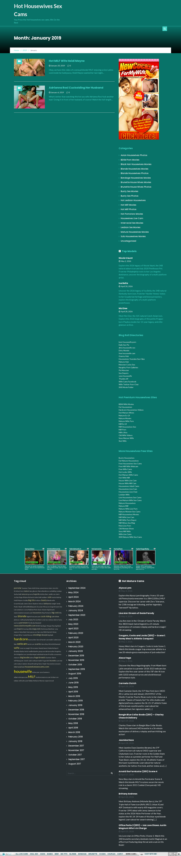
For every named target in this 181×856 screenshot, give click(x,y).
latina (32, 657)
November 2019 (76, 660)
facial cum (30, 644)
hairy (60, 620)
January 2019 (75, 705)
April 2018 (73, 727)
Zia (38, 607)
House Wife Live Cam (128, 480)
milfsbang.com (18, 661)
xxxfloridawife (33, 651)
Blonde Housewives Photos (135, 173)
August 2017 (74, 763)
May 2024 (73, 592)
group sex (42, 651)
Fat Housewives (125, 407)
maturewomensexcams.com (23, 613)
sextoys (59, 591)
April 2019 (73, 691)
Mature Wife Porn (126, 421)
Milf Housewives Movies (129, 514)
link (178, 814)
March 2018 (74, 732)
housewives (37, 613)
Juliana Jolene (53, 620)
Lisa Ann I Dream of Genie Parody (136, 613)
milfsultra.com (23, 681)
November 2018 (76, 714)
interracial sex (19, 667)
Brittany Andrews (128, 793)
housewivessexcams (54, 664)
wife (16, 647)
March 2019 (74, 696)
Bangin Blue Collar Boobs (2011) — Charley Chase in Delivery (141, 716)
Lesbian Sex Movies (130, 227)
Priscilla (50, 654)
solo (50, 597)
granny (30, 594)
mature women (22, 664)
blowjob (44, 635)
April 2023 (73, 628)
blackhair (51, 629)
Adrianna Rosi (50, 651)
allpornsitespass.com (21, 677)
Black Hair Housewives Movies (136, 164)
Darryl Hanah (41, 640)
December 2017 (76, 745)
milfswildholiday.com (29, 607)
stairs (58, 594)
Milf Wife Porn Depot (127, 520)
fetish (27, 651)
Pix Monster (124, 370)
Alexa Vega (125, 657)
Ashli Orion (35, 588)
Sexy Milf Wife (125, 531)
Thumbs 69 (123, 379)
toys (31, 591)
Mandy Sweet (43, 648)
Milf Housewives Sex (127, 427)
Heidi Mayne (18, 600)
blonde (22, 616)
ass (36, 632)
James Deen (28, 603)
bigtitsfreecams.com (33, 616)
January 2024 (75, 610)
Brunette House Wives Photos (136, 186)
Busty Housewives (126, 458)
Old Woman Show (126, 528)
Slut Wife (122, 441)
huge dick (46, 661)
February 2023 (75, 633)
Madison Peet (32, 610)
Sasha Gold (17, 594)
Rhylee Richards (28, 597)
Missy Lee (46, 607)
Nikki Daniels (47, 632)
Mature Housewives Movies (135, 232)
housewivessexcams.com (37, 666)
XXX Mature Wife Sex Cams (130, 537)
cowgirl (54, 603)
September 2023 (76, 615)
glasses (34, 591)
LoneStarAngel (31, 654)
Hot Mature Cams (133, 581)
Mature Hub (124, 362)
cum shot (59, 661)
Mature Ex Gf (124, 415)
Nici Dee (123, 308)
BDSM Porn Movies (130, 159)
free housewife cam (127, 353)
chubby (25, 600)
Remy (54, 632)
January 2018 (75, 741)
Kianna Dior (32, 640)
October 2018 (75, 718)
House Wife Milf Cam (127, 483)
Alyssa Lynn (125, 587)
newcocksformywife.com (25, 626)
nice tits (55, 588)
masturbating (56, 597)
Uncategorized (128, 241)
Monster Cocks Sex (127, 364)
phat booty (29, 620)
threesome (34, 648)
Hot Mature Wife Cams (128, 475)
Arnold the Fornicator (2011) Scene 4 (138, 771)
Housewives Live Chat (128, 492)
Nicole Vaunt (126, 258)
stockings (37, 635)
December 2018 (76, 709)
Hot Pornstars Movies (132, 213)
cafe (15, 664)
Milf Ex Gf (123, 424)
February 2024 (75, 606)
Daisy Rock (22, 632)
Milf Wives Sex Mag (127, 523)
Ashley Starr (44, 594)
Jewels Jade (28, 661)
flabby (30, 681)
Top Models (129, 251)
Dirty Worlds (124, 350)
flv (29, 623)
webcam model (37, 661)
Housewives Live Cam (132, 218)
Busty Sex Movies (129, 191)
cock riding (46, 616)
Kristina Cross (18, 591)
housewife (23, 671)
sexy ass (25, 594)
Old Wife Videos (126, 435)
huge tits (36, 594)
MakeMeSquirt (53, 648)
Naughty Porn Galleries (128, 367)
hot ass (41, 603)
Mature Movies (125, 418)
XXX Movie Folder (126, 387)
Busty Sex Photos (129, 195)
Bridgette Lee (21, 654)
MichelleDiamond (54, 644)
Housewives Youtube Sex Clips (132, 359)
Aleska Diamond (35, 623)
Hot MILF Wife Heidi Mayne (67, 61)
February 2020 (75, 646)
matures (17, 657)
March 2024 (74, 601)
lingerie (20, 629)
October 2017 (75, 754)
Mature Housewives (127, 503)
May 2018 (73, 723)
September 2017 (76, 759)
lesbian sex (54, 677)
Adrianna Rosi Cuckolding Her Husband (76, 87)
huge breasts (40, 657)
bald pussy (47, 604)
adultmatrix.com (42, 654)
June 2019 (73, 682)
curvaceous (57, 654)
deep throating (33, 664)
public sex (52, 594)
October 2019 (75, 664)
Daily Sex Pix (124, 345)
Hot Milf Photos (128, 209)
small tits (38, 644)
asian (41, 607)
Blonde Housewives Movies (134, 168)
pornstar (18, 588)
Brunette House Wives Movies (136, 182)
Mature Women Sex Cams (129, 511)
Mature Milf (123, 506)
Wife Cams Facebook (127, 381)
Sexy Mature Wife (126, 438)
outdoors (44, 597)
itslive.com (35, 672)
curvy (26, 610)
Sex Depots (123, 373)
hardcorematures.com (43, 677)
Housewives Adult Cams (129, 486)
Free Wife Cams (125, 469)
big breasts (51, 610)
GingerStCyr (18, 635)
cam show (55, 617)
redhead (23, 620)
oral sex (16, 623)
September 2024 (77, 588)
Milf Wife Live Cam (126, 517)
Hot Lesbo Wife (125, 472)
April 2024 (73, 597)
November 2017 (76, 750)
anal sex (45, 620)
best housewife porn (127, 342)
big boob (50, 635)
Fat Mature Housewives (129, 461)
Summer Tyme (27, 588)
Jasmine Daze (126, 740)
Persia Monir (37, 620)
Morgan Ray (51, 626)
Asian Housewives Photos (134, 155)
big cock (55, 612)
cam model (49, 640)
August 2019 (74, 673)
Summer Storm (51, 657)
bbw (15, 644)
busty (44, 600)
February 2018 (75, 736)
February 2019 (75, 700)
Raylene (35, 603)
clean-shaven (42, 610)
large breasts (54, 607)
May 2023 (73, 624)
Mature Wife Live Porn (128, 509)
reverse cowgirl (25, 648)
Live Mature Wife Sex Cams (130, 500)
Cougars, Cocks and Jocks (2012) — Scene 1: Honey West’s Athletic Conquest (142, 637)
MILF (31, 677)
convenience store (46, 588)
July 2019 (73, 678)
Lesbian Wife (124, 494)
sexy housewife (125, 376)
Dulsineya (44, 629)
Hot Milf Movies (128, 204)
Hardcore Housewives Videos (131, 410)
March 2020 (74, 642)
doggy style (36, 629)
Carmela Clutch (127, 683)
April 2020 (73, 637)
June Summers (44, 672)
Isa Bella (123, 283)
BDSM (38, 626)
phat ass (16, 620)
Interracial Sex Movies (132, 223)
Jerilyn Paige (18, 597)
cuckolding (52, 591)
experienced (49, 681)
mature (26, 591)
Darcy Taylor (42, 664)
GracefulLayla (18, 603)
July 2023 (73, 619)
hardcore (21, 639)
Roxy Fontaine (46, 613)
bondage (43, 626)
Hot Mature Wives (126, 413)
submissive (57, 640)
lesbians (38, 600)
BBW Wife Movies (126, 404)
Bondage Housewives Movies (136, 177)
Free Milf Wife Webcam (128, 466)
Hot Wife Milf (124, 478)
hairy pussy (30, 632)
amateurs (20, 610)
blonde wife (51, 600)
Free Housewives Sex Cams (130, 463)
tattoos (16, 681)
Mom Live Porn (125, 526)
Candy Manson (28, 635)
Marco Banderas (43, 591)
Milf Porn (122, 429)
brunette (53, 661)
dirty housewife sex (127, 348)
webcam (22, 643)
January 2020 (75, 651)
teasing (25, 629)
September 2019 (76, 669)
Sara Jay (40, 632)
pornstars (23, 623)
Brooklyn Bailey (19, 651)
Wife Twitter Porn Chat (129, 384)
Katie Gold (38, 597)
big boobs (25, 657)
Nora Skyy (44, 644)
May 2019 (73, 687)
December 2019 (76, 655)
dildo (30, 629)
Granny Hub (124, 356)
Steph (20, 607)
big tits (31, 600)
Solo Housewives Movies (133, 236)
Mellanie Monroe (39, 681)
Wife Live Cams (125, 534)
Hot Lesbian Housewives (133, 200)
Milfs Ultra (123, 432)
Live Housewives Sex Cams (130, 497)
